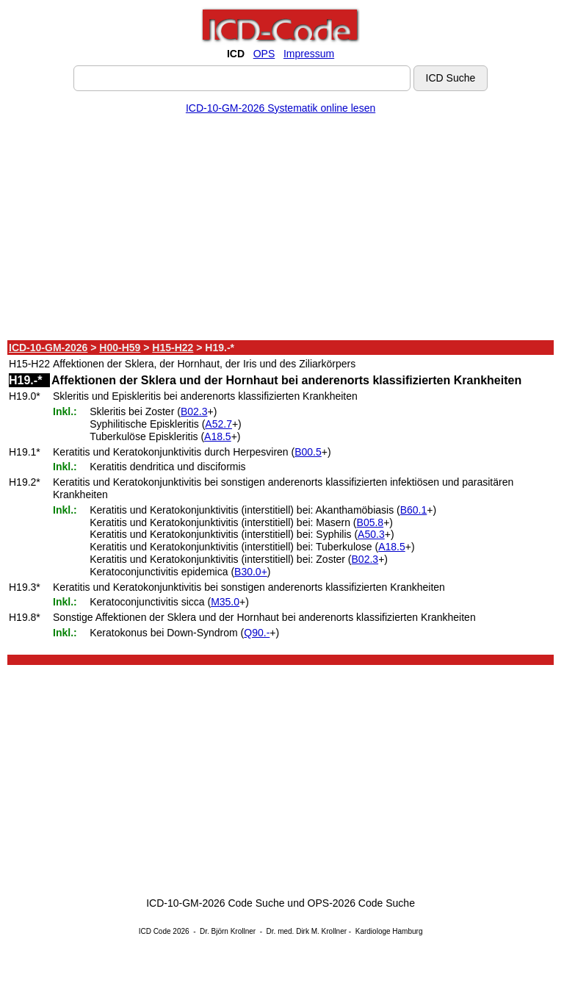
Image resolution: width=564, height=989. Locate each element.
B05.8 (370, 522)
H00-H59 (119, 347)
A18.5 (217, 436)
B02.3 (194, 411)
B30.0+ (250, 572)
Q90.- (257, 633)
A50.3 (371, 534)
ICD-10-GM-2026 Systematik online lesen (280, 108)
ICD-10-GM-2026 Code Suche (215, 903)
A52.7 (218, 424)
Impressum (308, 54)
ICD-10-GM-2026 (48, 347)
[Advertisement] (280, 230)
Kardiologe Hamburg (389, 931)
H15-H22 (172, 347)
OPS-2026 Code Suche (361, 903)
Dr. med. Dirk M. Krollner (307, 931)
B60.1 (413, 510)
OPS (264, 54)
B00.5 (308, 452)
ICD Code (155, 931)
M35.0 (225, 602)
